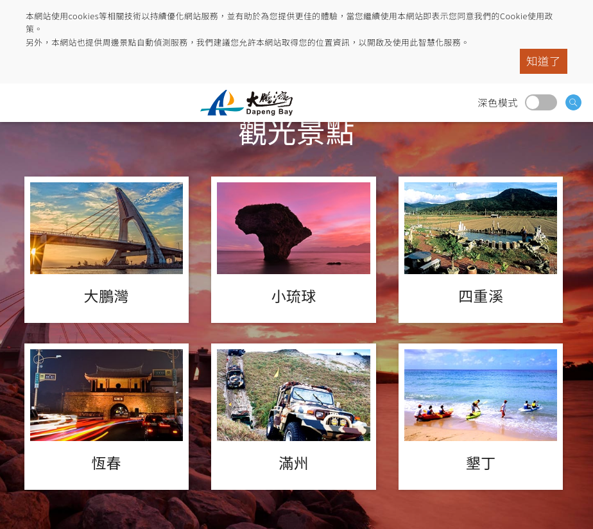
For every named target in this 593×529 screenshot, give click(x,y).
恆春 (106, 416)
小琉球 (293, 249)
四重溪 (480, 249)
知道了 (543, 61)
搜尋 (573, 102)
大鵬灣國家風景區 (251, 103)
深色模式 (541, 102)
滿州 (293, 416)
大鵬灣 (106, 249)
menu (22, 102)
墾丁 (480, 416)
